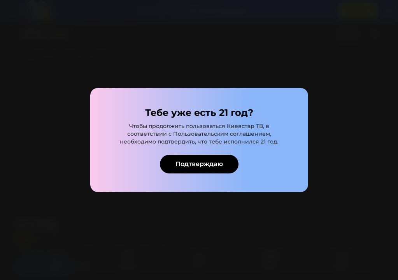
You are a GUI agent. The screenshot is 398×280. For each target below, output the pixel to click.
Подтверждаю (199, 164)
